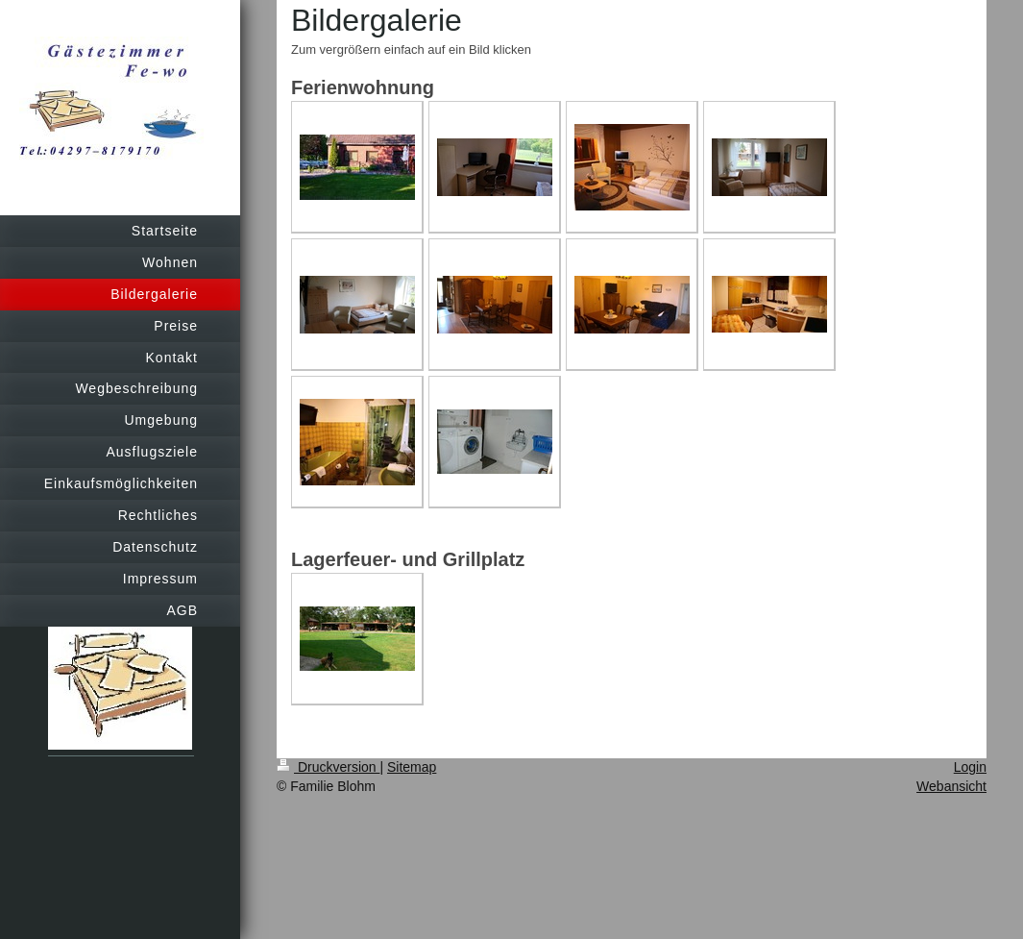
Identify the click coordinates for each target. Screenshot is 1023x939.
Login (970, 767)
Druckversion (328, 767)
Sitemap (411, 767)
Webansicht (951, 786)
